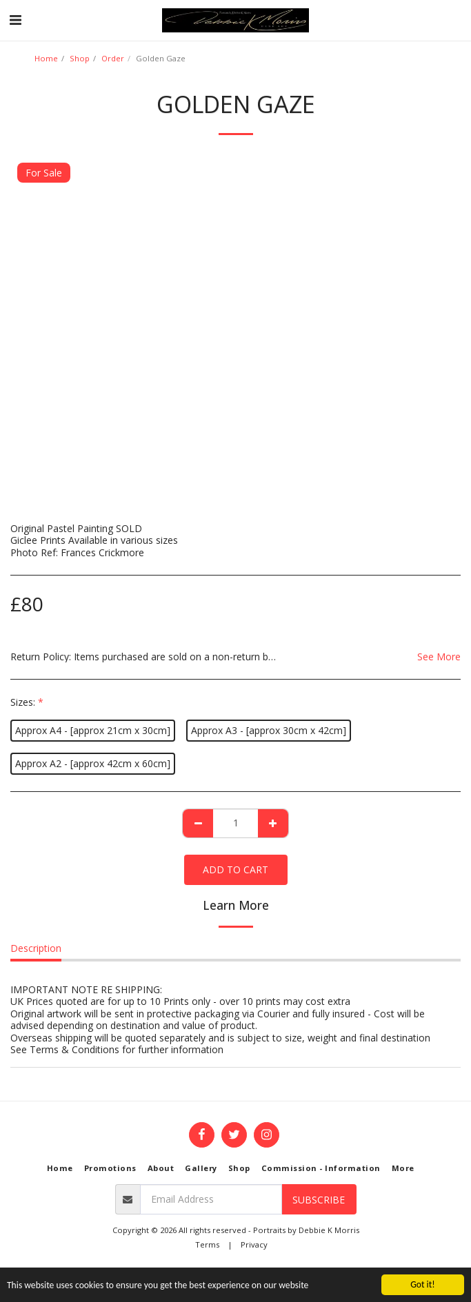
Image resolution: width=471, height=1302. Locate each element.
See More (439, 657)
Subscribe (318, 1199)
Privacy (254, 1244)
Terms (207, 1244)
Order (112, 58)
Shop (80, 58)
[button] (15, 20)
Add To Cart (235, 869)
